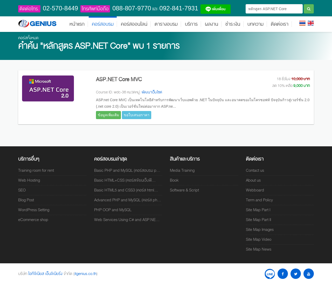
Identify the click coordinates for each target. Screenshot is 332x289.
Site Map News (258, 249)
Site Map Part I (258, 210)
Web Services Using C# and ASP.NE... (127, 220)
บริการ (191, 24)
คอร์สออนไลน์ (134, 24)
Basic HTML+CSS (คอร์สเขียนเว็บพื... (125, 180)
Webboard (255, 190)
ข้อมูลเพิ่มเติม (108, 115)
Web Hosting (29, 180)
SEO (22, 190)
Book (174, 180)
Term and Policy (259, 200)
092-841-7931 (179, 8)
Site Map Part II (258, 220)
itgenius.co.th (85, 274)
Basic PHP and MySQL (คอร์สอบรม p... (127, 170)
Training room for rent (36, 170)
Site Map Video (258, 239)
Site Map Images (260, 229)
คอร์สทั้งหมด (28, 38)
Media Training (182, 170)
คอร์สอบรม (103, 24)
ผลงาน (211, 24)
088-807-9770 (131, 8)
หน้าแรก (77, 24)
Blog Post (26, 200)
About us (253, 180)
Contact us (255, 170)
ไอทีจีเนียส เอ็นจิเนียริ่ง (46, 274)
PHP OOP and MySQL (113, 210)
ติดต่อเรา (279, 24)
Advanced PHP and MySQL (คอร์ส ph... (127, 200)
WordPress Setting (33, 210)
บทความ (255, 24)
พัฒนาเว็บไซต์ (152, 92)
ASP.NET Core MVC (119, 79)
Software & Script (184, 190)
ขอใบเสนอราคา (136, 115)
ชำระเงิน (232, 24)
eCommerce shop (33, 220)
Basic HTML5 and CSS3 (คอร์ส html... (126, 190)
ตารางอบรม (166, 24)
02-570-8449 (60, 8)
